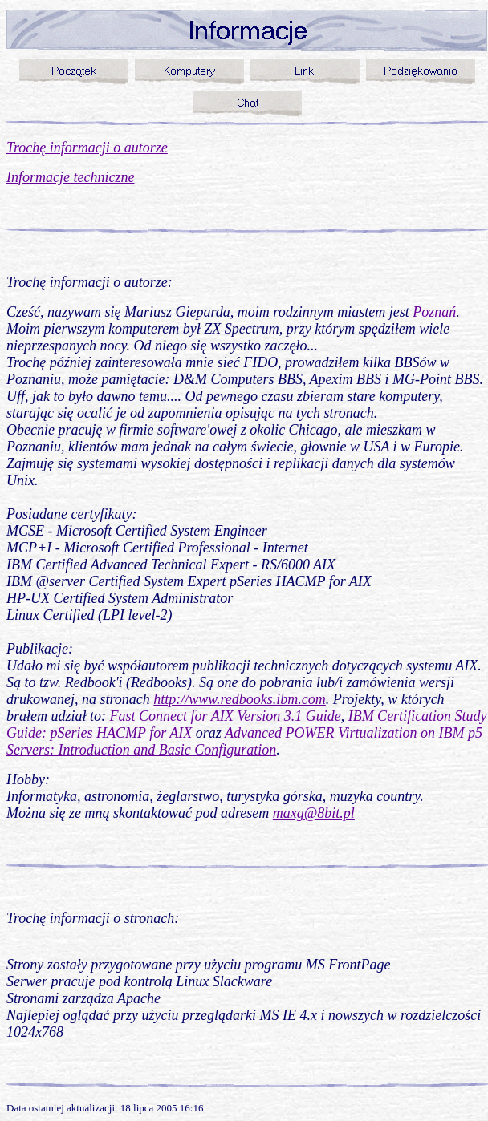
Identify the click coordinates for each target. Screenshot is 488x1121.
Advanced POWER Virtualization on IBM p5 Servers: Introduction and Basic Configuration (244, 741)
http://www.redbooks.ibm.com (239, 699)
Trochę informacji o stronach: (92, 918)
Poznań (434, 312)
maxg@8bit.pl (314, 813)
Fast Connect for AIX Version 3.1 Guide (225, 716)
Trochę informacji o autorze (87, 148)
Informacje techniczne (70, 177)
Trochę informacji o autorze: (89, 282)
